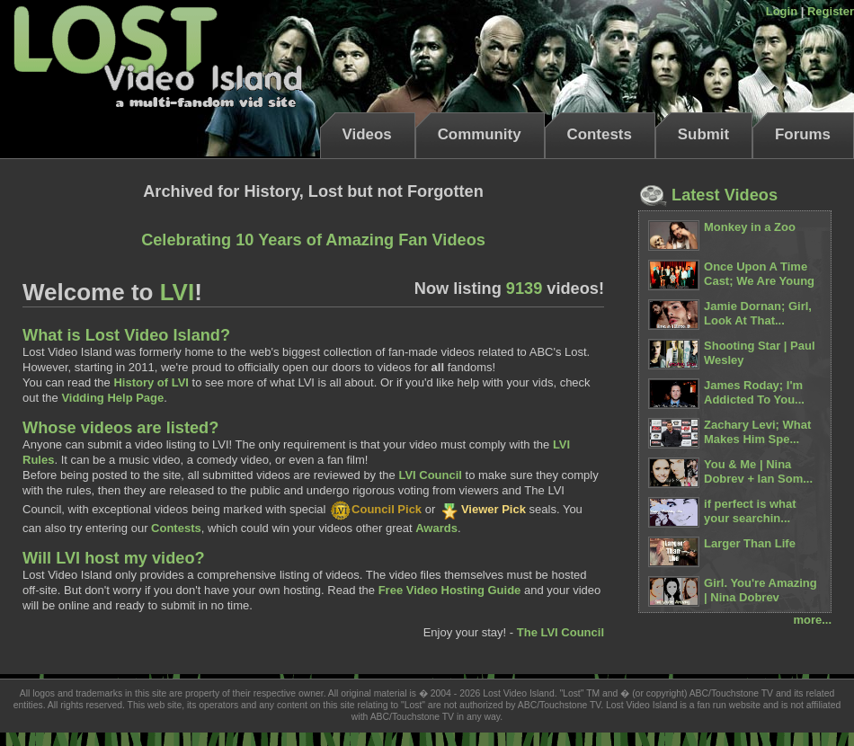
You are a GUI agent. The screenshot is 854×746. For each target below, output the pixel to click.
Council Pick (375, 509)
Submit (703, 134)
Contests (599, 134)
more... (812, 619)
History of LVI (151, 382)
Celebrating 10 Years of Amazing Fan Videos (313, 240)
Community (479, 134)
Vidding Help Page (112, 397)
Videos (367, 134)
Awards (436, 528)
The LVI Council (560, 632)
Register (830, 11)
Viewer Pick (482, 509)
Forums (803, 134)
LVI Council (430, 475)
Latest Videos (708, 195)
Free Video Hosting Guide (449, 590)
